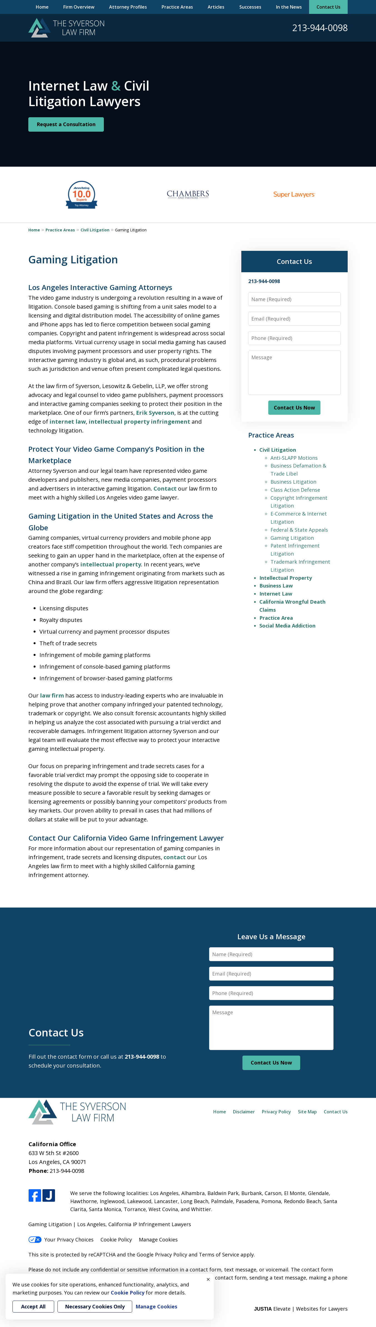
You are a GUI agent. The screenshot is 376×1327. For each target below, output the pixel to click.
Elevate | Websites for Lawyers (301, 1308)
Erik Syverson (155, 412)
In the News (289, 7)
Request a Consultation (66, 124)
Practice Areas (177, 7)
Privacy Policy (276, 1112)
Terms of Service (219, 1254)
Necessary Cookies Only (95, 1306)
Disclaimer (244, 1112)
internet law (67, 421)
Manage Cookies (158, 1239)
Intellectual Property (285, 577)
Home (42, 7)
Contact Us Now (294, 407)
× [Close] (208, 1279)
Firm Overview (78, 7)
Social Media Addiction (287, 625)
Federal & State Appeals (299, 529)
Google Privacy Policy (162, 1254)
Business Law (276, 585)
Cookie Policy (116, 1239)
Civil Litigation (95, 230)
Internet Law (275, 593)
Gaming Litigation (292, 537)
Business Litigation (293, 481)
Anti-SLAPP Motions (294, 457)
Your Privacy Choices (61, 1239)
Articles (216, 7)
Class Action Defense (295, 489)
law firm (52, 695)
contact (175, 857)
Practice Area (276, 617)
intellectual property (110, 564)
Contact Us (328, 7)
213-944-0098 (320, 28)
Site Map (307, 1112)
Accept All (33, 1306)
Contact (165, 488)
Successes (250, 7)
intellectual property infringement (139, 421)
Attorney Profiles (128, 7)
